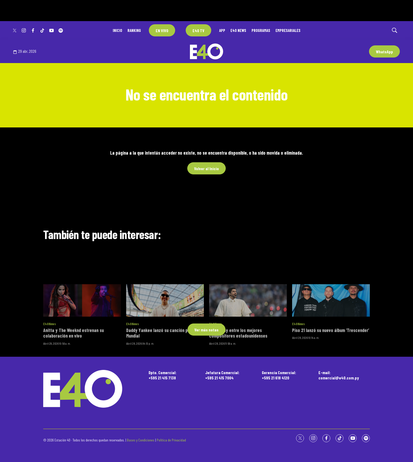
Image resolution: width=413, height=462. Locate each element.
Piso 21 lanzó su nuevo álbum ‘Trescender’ (330, 373)
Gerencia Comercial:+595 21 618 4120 (279, 375)
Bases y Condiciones (140, 440)
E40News (49, 367)
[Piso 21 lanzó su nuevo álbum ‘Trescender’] (331, 344)
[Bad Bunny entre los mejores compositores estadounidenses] (248, 344)
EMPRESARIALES (288, 30)
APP (222, 30)
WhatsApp (384, 51)
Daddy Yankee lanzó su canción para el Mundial (162, 376)
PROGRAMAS (261, 30)
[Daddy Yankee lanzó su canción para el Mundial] (165, 344)
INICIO (117, 30)
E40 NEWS (238, 30)
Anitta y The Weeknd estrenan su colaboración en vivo (73, 376)
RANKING (134, 30)
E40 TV (198, 30)
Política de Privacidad (171, 440)
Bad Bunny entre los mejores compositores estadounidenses (238, 376)
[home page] (82, 389)
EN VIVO (162, 30)
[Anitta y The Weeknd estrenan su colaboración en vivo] (82, 344)
